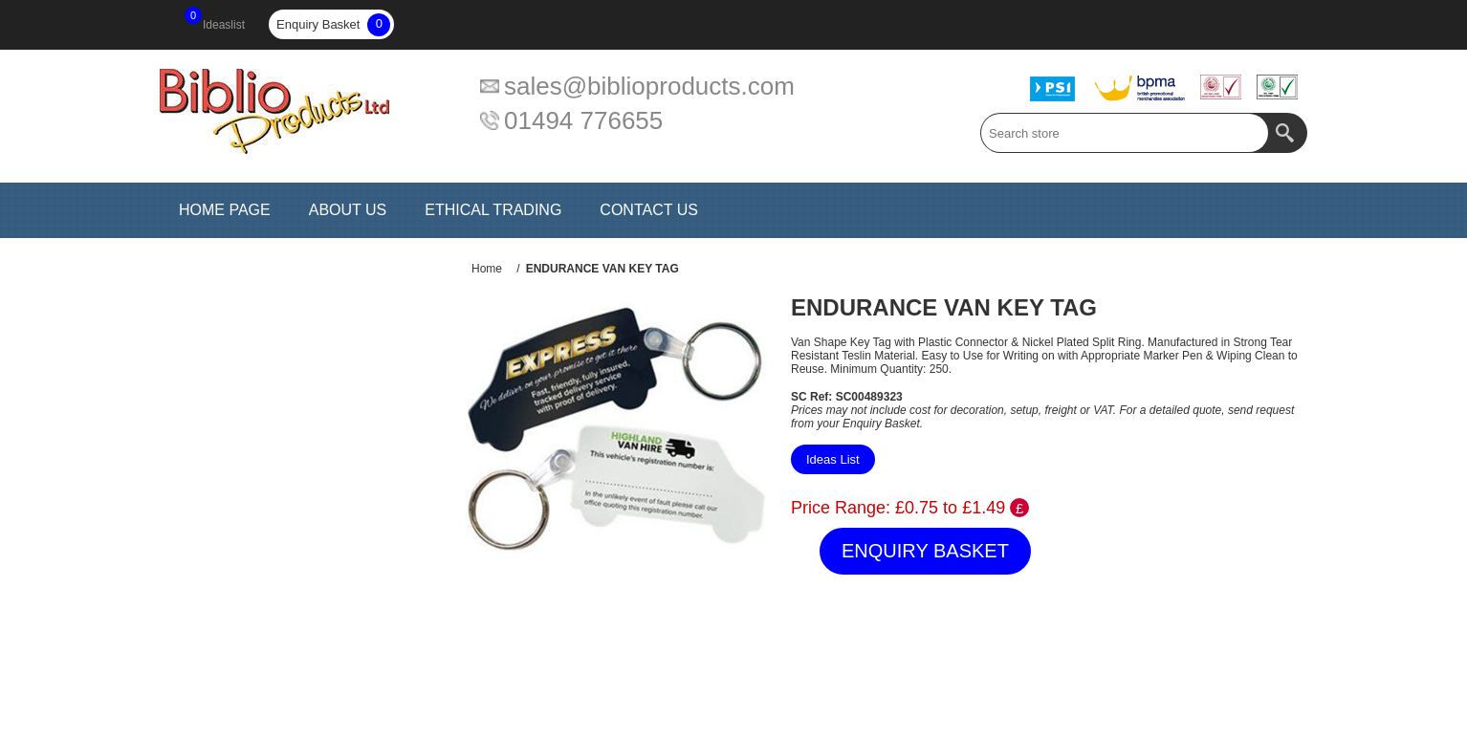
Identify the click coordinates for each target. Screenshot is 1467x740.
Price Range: (840, 507)
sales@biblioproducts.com (649, 86)
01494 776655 (583, 120)
